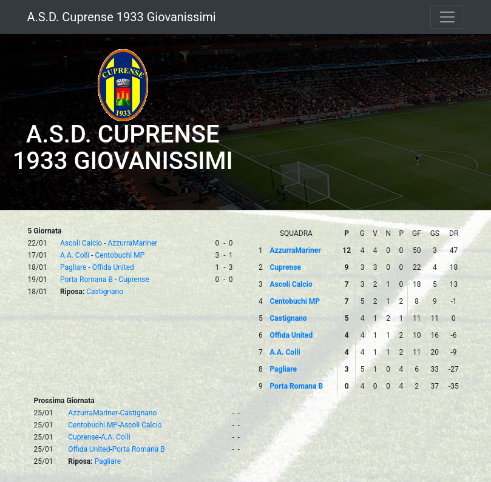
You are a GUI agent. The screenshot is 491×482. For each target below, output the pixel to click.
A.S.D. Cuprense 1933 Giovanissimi (121, 17)
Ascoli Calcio (81, 243)
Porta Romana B (86, 279)
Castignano (104, 291)
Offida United (113, 267)
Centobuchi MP (120, 255)
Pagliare (73, 267)
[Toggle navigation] (447, 17)
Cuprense (133, 279)
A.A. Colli (74, 255)
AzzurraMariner (132, 243)
